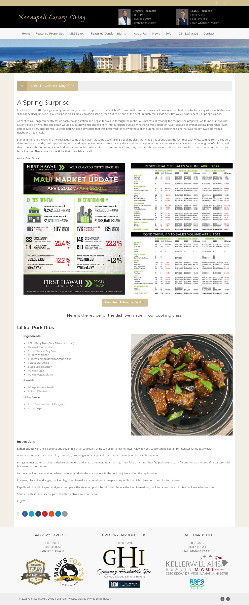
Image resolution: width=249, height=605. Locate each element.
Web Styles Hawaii (100, 598)
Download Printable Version (124, 302)
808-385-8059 (142, 18)
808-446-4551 (200, 18)
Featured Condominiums (109, 33)
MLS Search (77, 33)
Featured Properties (50, 33)
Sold (168, 33)
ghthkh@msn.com (145, 22)
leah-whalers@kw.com (205, 22)
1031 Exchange (187, 33)
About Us (140, 33)
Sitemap (61, 598)
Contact (209, 33)
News (156, 33)
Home (26, 33)
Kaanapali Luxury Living (41, 598)
